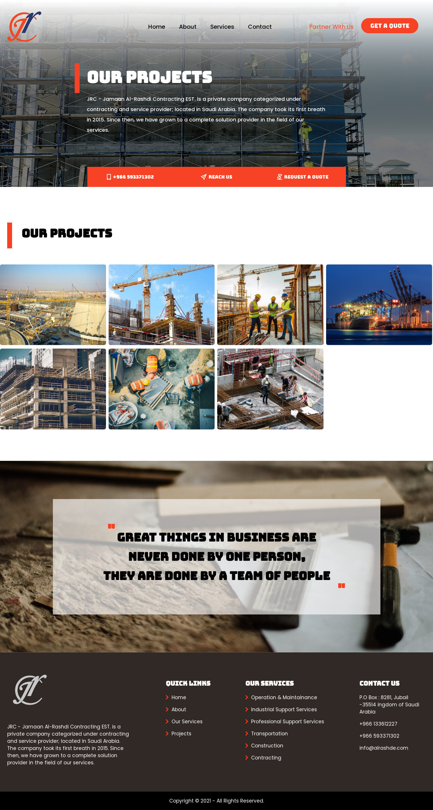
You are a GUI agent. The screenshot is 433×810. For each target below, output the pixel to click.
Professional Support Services (287, 721)
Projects (181, 733)
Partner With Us (331, 26)
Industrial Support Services (284, 709)
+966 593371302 (130, 177)
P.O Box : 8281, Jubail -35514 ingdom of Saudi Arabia (389, 704)
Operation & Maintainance (284, 697)
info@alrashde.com (383, 748)
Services (222, 26)
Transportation (269, 733)
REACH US (216, 177)
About (188, 26)
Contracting (266, 757)
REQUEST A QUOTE (302, 177)
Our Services (187, 721)
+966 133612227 (378, 723)
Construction (267, 745)
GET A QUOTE (389, 26)
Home (156, 26)
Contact (260, 26)
